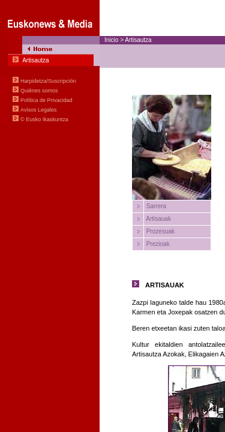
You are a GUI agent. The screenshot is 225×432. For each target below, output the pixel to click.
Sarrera (155, 206)
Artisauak (158, 218)
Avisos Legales (38, 110)
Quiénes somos (39, 91)
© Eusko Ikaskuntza (44, 119)
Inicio (111, 40)
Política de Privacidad (46, 100)
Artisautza (138, 40)
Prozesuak (160, 231)
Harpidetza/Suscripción (48, 81)
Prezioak (157, 244)
